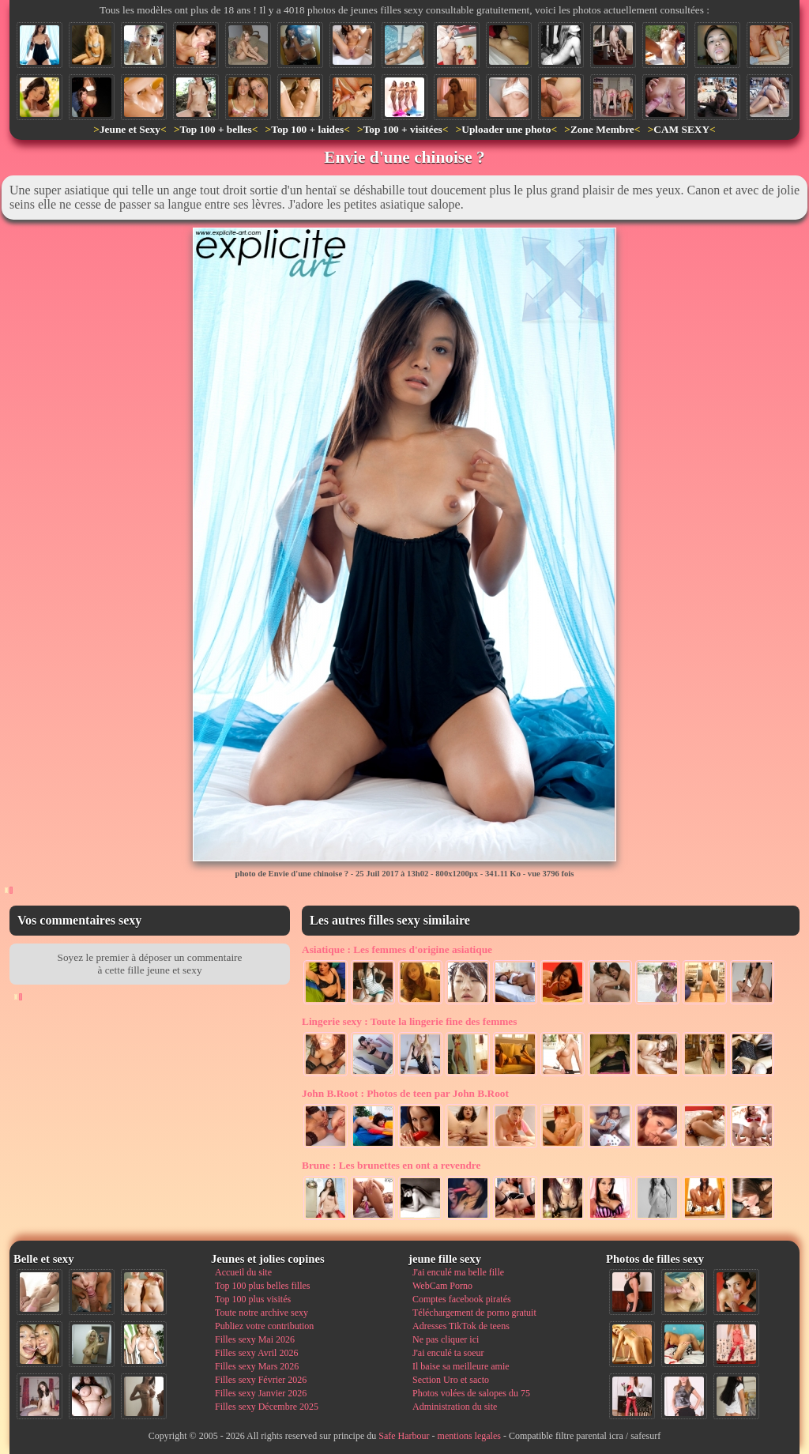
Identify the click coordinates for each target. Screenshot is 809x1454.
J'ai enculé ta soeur (448, 1352)
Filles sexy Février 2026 (261, 1379)
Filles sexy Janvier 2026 (261, 1393)
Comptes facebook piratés (461, 1299)
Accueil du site (243, 1272)
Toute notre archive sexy (261, 1312)
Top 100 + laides (307, 129)
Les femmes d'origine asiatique (397, 949)
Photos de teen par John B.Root (405, 1093)
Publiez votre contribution (264, 1326)
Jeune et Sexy (130, 129)
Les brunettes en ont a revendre (391, 1165)
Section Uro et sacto (450, 1379)
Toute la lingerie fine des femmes (409, 1021)
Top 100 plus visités (253, 1299)
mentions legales (469, 1435)
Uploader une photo (506, 129)
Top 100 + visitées (402, 129)
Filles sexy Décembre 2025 (266, 1406)
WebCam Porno (442, 1285)
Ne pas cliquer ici (445, 1339)
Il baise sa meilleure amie (461, 1366)
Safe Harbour (403, 1435)
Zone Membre (602, 129)
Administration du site (454, 1406)
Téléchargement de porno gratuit (474, 1312)
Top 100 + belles (215, 129)
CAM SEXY (681, 129)
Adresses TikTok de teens (461, 1326)
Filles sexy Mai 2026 (255, 1339)
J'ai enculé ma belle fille (458, 1272)
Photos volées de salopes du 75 (471, 1393)
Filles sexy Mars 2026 (257, 1366)
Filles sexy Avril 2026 (256, 1352)
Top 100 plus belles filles (262, 1285)
